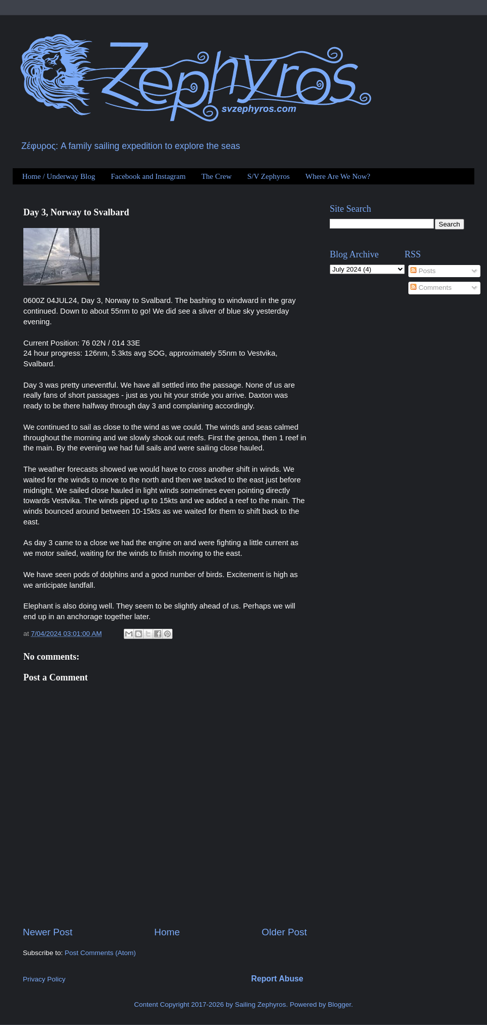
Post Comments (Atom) (100, 953)
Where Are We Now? (337, 176)
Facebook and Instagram (148, 176)
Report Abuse (277, 978)
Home (167, 932)
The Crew (216, 176)
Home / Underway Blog (58, 176)
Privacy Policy (44, 979)
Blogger (339, 1004)
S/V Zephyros (269, 176)
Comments (430, 287)
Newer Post (48, 932)
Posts (423, 271)
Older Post (284, 932)
